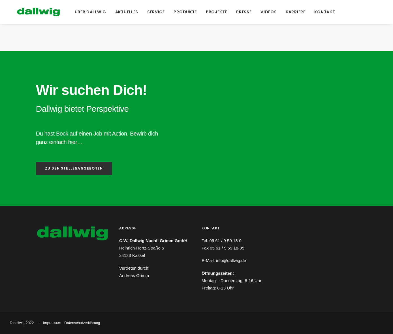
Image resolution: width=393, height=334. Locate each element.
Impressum (52, 323)
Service (155, 12)
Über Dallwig (89, 12)
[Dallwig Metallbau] (31, 12)
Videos (268, 12)
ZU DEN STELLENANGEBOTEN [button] (74, 168)
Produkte (184, 12)
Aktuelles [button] (125, 12)
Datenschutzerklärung (82, 323)
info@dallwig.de (231, 260)
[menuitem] (89, 12)
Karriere (295, 12)
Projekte (216, 12)
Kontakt (324, 12)
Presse (243, 12)
